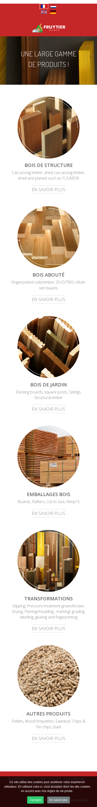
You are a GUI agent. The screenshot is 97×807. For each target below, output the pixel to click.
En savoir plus (58, 800)
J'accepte (35, 800)
